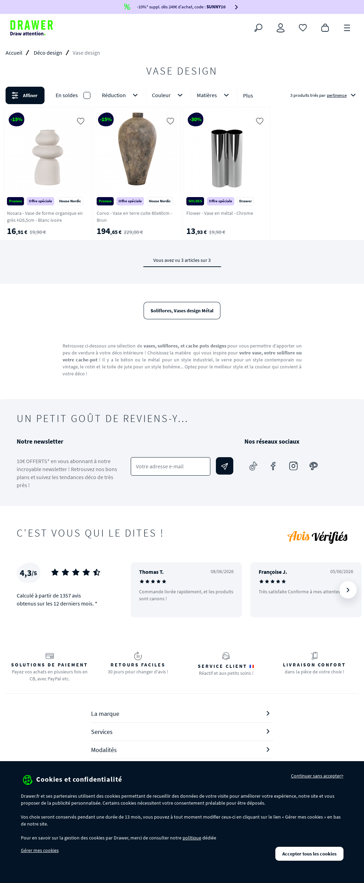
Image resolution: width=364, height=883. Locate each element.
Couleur (168, 95)
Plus (248, 95)
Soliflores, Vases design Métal (182, 310)
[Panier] (325, 27)
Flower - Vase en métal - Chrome (219, 213)
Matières (214, 95)
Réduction (121, 95)
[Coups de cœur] (303, 27)
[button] (182, 95)
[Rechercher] (258, 27)
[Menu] (347, 27)
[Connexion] (280, 27)
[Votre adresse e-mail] (171, 466)
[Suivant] (348, 590)
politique (192, 838)
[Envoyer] (224, 466)
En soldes (67, 95)
